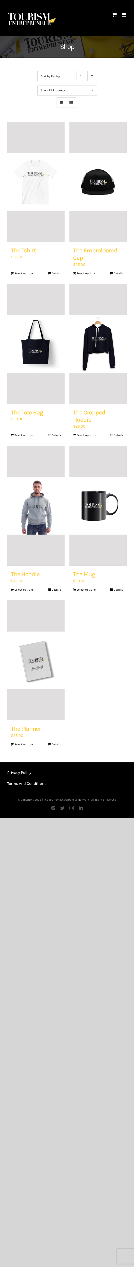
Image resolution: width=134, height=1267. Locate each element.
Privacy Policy (19, 772)
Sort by (50, 76)
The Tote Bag (27, 412)
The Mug (84, 574)
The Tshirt (23, 250)
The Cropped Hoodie (89, 416)
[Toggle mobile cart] (114, 14)
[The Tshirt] (36, 182)
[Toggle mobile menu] (124, 14)
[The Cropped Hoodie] (98, 344)
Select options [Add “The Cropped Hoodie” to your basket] (86, 435)
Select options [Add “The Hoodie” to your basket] (24, 589)
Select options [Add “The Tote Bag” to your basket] (24, 435)
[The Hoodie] (36, 506)
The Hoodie (25, 574)
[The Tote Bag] (36, 344)
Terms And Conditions (26, 783)
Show (53, 90)
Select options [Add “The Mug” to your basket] (86, 589)
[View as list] (71, 102)
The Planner (26, 728)
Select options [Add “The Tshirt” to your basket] (24, 273)
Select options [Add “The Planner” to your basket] (24, 744)
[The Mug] (98, 506)
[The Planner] (36, 660)
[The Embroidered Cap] (98, 182)
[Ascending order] (92, 76)
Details (56, 273)
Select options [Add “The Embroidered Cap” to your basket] (86, 273)
